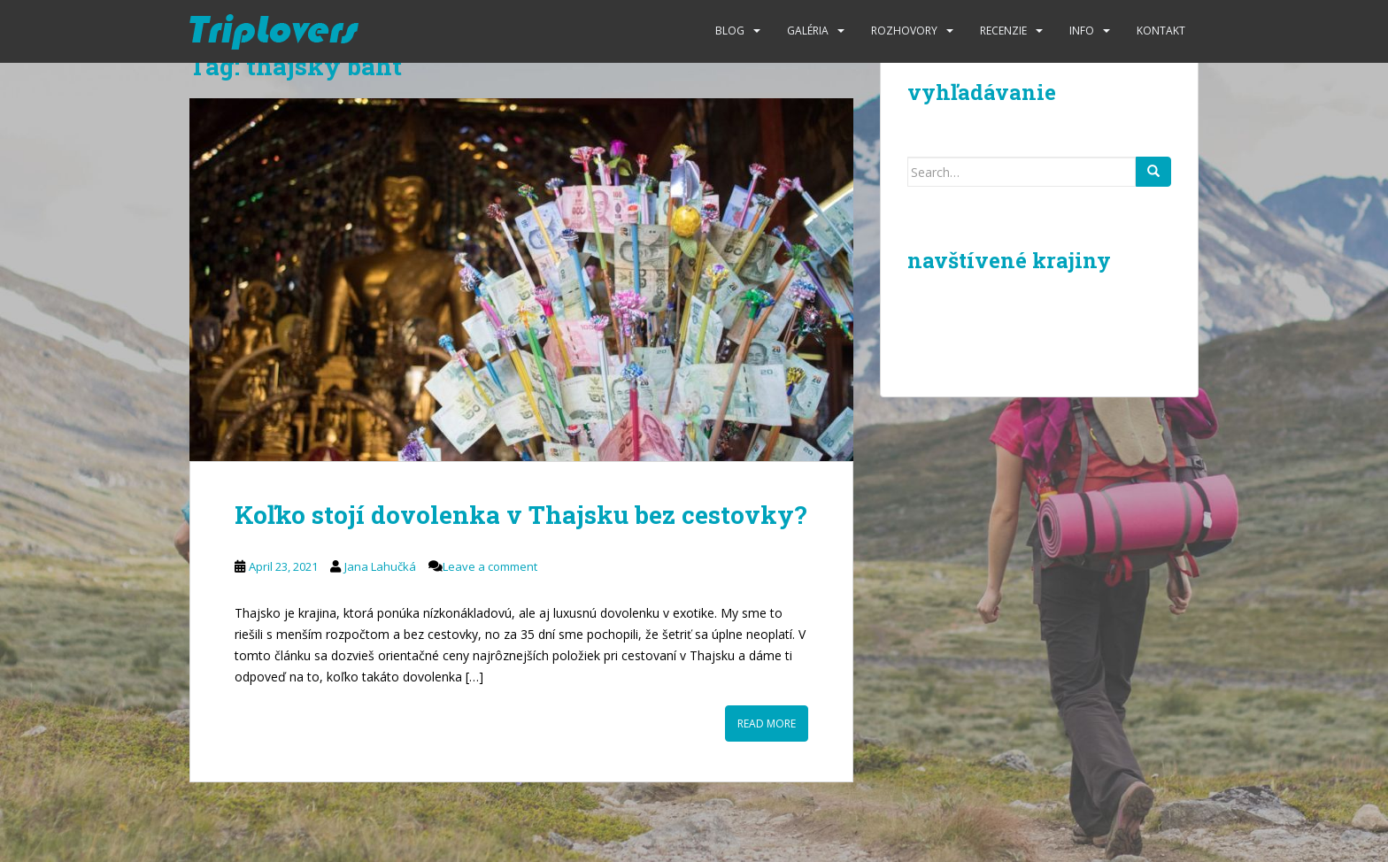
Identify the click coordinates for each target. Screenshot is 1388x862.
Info (1081, 30)
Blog (729, 30)
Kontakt (1161, 30)
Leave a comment (490, 566)
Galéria (808, 30)
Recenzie (1003, 30)
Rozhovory (904, 30)
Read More (766, 723)
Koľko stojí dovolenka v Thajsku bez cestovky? (520, 514)
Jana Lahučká (380, 566)
